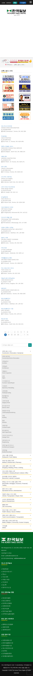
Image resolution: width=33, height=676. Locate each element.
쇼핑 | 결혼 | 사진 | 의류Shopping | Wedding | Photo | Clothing (16, 466)
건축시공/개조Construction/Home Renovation (10, 357)
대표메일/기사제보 (6, 553)
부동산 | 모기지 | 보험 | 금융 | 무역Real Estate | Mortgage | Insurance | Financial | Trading (16, 483)
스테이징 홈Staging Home (6, 401)
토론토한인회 (6, 606)
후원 (15, 2)
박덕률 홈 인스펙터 (6, 258)
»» (27, 334)
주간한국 (5, 582)
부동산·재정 (5, 579)
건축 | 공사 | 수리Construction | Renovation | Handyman (16, 352)
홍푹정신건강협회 (7, 624)
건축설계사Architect (5, 362)
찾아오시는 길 (6, 587)
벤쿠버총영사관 (7, 645)
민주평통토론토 (7, 653)
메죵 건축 (4, 156)
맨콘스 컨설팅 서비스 (7, 146)
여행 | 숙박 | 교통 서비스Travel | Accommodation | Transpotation (16, 516)
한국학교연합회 (7, 603)
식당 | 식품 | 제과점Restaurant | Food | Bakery (16, 456)
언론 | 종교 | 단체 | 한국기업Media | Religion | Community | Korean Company (16, 521)
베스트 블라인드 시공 (7, 308)
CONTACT (8, 2)
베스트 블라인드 (5, 298)
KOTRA (4, 651)
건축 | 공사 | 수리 (19, 64)
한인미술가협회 (7, 611)
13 (18, 334)
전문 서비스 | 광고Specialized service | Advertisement (16, 489)
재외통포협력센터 (7, 656)
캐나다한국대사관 (7, 648)
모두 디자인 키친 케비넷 (8, 187)
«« (5, 332)
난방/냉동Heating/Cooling (6, 391)
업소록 (4, 585)
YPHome (9, 64)
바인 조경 (4, 247)
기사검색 (22, 2)
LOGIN (3, 2)
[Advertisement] (16, 38)
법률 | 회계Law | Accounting (16, 505)
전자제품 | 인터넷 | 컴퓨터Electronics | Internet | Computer (16, 477)
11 (11, 334)
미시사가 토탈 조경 (6, 217)
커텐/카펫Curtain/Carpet (6, 426)
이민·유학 (5, 577)
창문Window (4, 421)
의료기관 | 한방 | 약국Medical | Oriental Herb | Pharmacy (16, 461)
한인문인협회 (6, 598)
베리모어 (3, 288)
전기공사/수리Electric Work (6, 406)
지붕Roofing (4, 416)
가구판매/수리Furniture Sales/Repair (8, 382)
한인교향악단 (6, 600)
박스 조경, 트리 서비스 (7, 268)
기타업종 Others (16, 526)
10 (8, 334)
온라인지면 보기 (7, 571)
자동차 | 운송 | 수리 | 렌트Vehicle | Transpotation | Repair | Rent (16, 495)
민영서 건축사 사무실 (7, 227)
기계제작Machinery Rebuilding (8, 386)
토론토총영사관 (7, 640)
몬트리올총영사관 (7, 643)
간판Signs (3, 377)
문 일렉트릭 (4, 197)
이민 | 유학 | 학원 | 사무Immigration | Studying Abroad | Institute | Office (16, 472)
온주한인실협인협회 (8, 614)
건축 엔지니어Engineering (6, 441)
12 (15, 334)
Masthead (5, 569)
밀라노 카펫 (4, 237)
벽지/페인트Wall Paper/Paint (6, 431)
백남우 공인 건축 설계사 (8, 278)
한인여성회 (5, 608)
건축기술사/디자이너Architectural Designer (8, 446)
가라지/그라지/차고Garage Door (7, 436)
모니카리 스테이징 (6, 176)
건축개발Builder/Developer (7, 451)
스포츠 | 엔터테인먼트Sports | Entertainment (16, 500)
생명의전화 (5, 627)
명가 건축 (4, 166)
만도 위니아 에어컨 (6, 126)
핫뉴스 (4, 574)
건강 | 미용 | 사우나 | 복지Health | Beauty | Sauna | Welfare (16, 510)
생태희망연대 (6, 629)
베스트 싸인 (4, 318)
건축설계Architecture (5, 367)
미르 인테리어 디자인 (7, 207)
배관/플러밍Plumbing (5, 396)
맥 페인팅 (4, 136)
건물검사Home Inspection (6, 372)
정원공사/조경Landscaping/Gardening (8, 411)
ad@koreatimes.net (20, 558)
